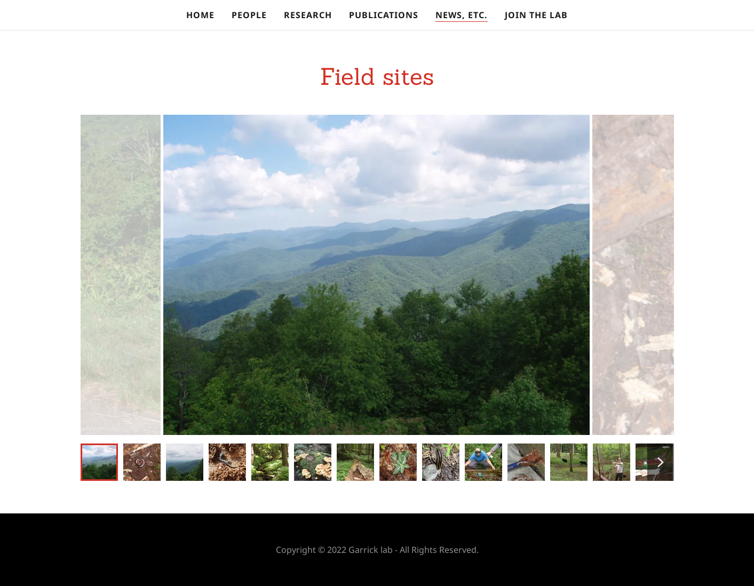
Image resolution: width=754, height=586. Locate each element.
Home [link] (200, 15)
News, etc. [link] (461, 15)
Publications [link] (383, 15)
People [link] (249, 15)
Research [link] (308, 15)
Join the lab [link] (536, 15)
